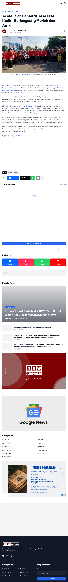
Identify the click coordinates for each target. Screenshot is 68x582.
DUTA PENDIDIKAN (41, 450)
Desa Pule (25, 74)
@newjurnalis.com (10, 273)
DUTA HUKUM (40, 446)
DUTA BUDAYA (6, 443)
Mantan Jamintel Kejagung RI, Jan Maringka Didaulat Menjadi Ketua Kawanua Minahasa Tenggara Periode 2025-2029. (38, 345)
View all (61, 184)
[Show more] (42, 178)
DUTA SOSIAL (40, 453)
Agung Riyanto (14, 136)
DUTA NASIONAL (23, 572)
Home (4, 11)
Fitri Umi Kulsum (26, 106)
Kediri (30, 74)
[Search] (65, 3)
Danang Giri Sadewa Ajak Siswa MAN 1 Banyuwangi (32, 327)
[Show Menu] (3, 3)
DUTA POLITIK (6, 453)
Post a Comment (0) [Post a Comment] (34, 243)
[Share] (64, 31)
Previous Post (8, 250)
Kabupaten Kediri (8, 88)
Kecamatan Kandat (53, 85)
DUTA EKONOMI (7, 446)
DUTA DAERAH (40, 443)
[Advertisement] (34, 154)
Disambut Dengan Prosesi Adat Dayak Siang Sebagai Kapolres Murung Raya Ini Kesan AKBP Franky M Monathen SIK (37, 336)
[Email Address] (51, 573)
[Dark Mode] (61, 3)
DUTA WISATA (6, 457)
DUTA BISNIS (40, 440)
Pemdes (16, 90)
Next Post (61, 250)
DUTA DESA (6, 440)
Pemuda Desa (7, 90)
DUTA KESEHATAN (13, 11)
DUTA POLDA (6, 576)
